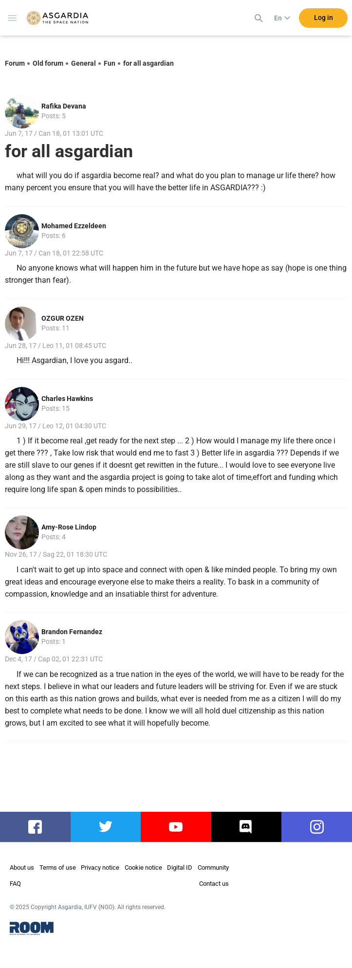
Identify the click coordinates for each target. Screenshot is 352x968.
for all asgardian (148, 63)
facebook (35, 827)
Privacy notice (100, 867)
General (83, 63)
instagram (316, 827)
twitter (105, 827)
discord (246, 827)
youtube (176, 827)
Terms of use (57, 867)
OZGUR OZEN (62, 318)
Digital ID (179, 867)
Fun (109, 63)
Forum (15, 63)
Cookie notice (143, 867)
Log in (323, 19)
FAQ (15, 883)
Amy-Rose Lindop (68, 527)
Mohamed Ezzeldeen (73, 226)
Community (213, 867)
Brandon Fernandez (71, 632)
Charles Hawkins (67, 398)
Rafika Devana (63, 106)
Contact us (214, 883)
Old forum (48, 63)
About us (22, 867)
